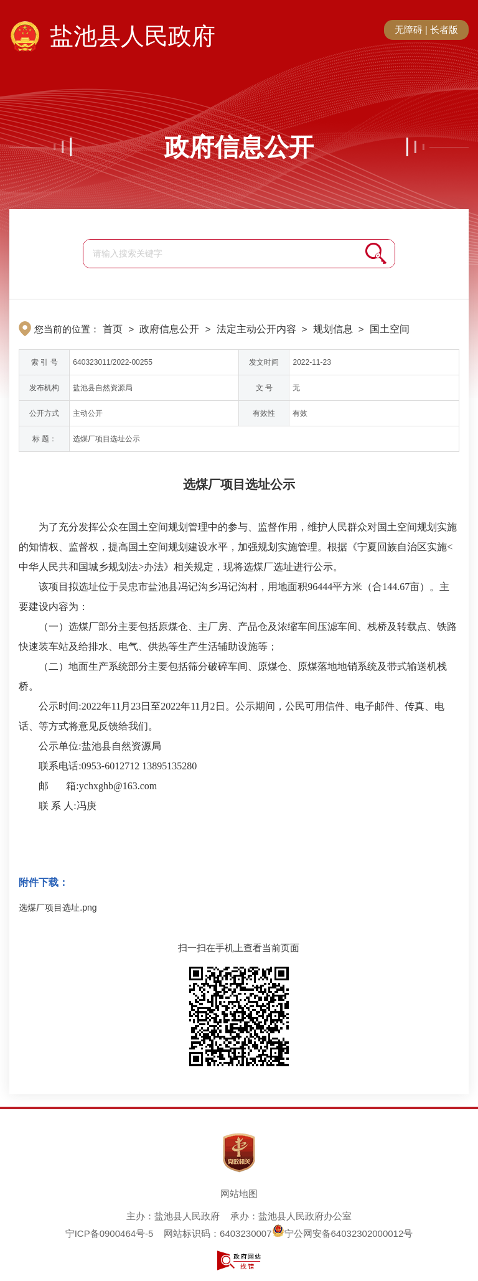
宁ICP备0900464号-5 (109, 1233)
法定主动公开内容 (256, 329)
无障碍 (409, 29)
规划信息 (333, 329)
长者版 (444, 29)
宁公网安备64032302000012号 (342, 1233)
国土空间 (390, 329)
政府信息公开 (239, 146)
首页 (113, 329)
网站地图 (239, 1193)
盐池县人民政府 (132, 36)
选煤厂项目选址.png (57, 908)
